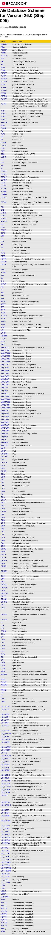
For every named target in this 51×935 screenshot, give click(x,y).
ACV (2, 59)
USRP (3, 894)
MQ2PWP (5, 422)
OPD (3, 546)
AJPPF (3, 93)
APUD (3, 119)
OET (2, 480)
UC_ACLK (5, 709)
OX (2, 657)
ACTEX (4, 56)
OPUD (3, 566)
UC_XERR (5, 877)
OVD (3, 645)
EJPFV (3, 174)
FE (2, 247)
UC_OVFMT (6, 781)
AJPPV (4, 99)
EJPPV (4, 197)
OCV (3, 468)
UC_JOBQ (5, 742)
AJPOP (4, 79)
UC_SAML (5, 816)
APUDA (4, 122)
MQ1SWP (5, 385)
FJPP (3, 256)
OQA (3, 576)
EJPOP (4, 177)
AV (2, 131)
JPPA (3, 310)
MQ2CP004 (5, 405)
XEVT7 (4, 920)
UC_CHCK (5, 731)
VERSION (5, 897)
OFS (2, 488)
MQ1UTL (4, 388)
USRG (3, 891)
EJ (2, 168)
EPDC (3, 213)
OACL (3, 460)
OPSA (3, 555)
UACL (3, 699)
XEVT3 (4, 908)
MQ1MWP (5, 370)
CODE (3, 142)
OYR (3, 666)
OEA (3, 474)
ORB (3, 590)
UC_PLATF (5, 789)
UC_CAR (4, 723)
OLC (2, 534)
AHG (3, 67)
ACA (2, 47)
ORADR (4, 587)
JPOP (3, 301)
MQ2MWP (5, 416)
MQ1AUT (4, 347)
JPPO (3, 321)
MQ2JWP (5, 414)
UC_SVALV (5, 843)
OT (2, 622)
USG (3, 885)
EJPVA (3, 202)
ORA (3, 582)
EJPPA (3, 186)
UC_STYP (5, 829)
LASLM (4, 336)
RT (2, 696)
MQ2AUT (4, 393)
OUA (3, 634)
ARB (2, 125)
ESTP (3, 233)
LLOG (3, 339)
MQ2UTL (4, 434)
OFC (3, 485)
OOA (3, 540)
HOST (3, 272)
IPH (2, 281)
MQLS (3, 439)
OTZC (3, 631)
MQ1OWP (5, 373)
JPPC (3, 313)
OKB (3, 520)
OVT (2, 651)
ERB (2, 227)
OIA (2, 514)
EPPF (3, 216)
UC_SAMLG (6, 821)
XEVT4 (4, 911)
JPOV (3, 304)
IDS (2, 275)
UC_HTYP (5, 736)
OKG (3, 529)
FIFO (3, 253)
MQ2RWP (5, 428)
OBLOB (4, 462)
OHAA (3, 500)
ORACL (4, 585)
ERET (3, 230)
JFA (2, 295)
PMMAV (4, 685)
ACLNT (4, 50)
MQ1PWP (5, 376)
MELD (3, 344)
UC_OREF (5, 770)
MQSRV (4, 445)
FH (2, 250)
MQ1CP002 (5, 353)
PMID (3, 679)
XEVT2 (4, 905)
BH (2, 137)
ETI (2, 236)
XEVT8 (4, 923)
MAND (3, 342)
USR (3, 888)
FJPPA (3, 259)
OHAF (3, 503)
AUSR (3, 128)
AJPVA (3, 104)
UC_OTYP (5, 778)
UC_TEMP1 (5, 856)
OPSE (3, 557)
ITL (2, 287)
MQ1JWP (5, 367)
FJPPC (4, 262)
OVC (3, 643)
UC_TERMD (6, 868)
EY (2, 244)
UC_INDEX (5, 739)
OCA (3, 465)
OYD (3, 663)
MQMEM (4, 442)
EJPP (3, 183)
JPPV (3, 324)
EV (2, 239)
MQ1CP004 (5, 359)
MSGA (3, 451)
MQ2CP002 (5, 399)
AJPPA (3, 87)
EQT (2, 224)
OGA (3, 491)
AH (2, 64)
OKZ (2, 532)
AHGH (3, 70)
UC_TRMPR (6, 871)
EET (2, 160)
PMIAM (4, 674)
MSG (3, 448)
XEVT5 (4, 914)
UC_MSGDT (6, 756)
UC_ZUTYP (5, 882)
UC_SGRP (5, 826)
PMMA (3, 682)
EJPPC (4, 189)
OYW (3, 669)
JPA (2, 298)
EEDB (3, 157)
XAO (3, 900)
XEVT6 (4, 917)
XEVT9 (4, 926)
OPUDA (4, 571)
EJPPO (4, 194)
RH (2, 693)
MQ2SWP (5, 431)
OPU (3, 563)
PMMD (3, 690)
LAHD (3, 333)
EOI (2, 207)
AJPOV (4, 82)
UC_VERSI (5, 874)
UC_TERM (5, 865)
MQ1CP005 (5, 362)
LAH (2, 330)
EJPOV (4, 180)
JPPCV (4, 316)
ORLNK (4, 599)
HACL (3, 270)
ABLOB (4, 44)
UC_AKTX (5, 717)
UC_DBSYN (6, 734)
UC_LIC (4, 753)
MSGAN (4, 454)
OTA (2, 625)
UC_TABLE (5, 851)
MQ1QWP (5, 379)
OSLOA (4, 615)
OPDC (3, 549)
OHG (3, 509)
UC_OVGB (5, 784)
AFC (2, 61)
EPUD (3, 219)
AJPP (3, 84)
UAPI (3, 701)
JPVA (3, 327)
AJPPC (4, 90)
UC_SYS (4, 848)
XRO (3, 931)
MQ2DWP (5, 411)
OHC (3, 506)
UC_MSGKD (6, 759)
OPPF (3, 552)
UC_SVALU (5, 840)
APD (2, 111)
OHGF (3, 511)
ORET (3, 596)
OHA (3, 497)
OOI (2, 543)
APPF (3, 117)
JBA (2, 293)
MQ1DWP (5, 365)
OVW (3, 654)
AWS (3, 134)
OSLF (3, 608)
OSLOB (4, 620)
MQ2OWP (5, 419)
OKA (3, 517)
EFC (2, 163)
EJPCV (4, 171)
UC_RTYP (5, 813)
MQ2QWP (5, 425)
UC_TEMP (5, 854)
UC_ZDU (4, 880)
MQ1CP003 (5, 356)
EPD (2, 210)
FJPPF (3, 265)
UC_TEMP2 (5, 859)
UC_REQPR (6, 805)
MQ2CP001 (5, 396)
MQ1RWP (5, 382)
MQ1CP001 (5, 350)
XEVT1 (4, 903)
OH (2, 494)
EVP (2, 242)
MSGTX (4, 457)
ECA (2, 148)
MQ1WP (4, 390)
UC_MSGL (5, 761)
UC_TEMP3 (5, 862)
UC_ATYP (5, 720)
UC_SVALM (5, 837)
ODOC (3, 471)
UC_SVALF (5, 834)
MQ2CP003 (5, 402)
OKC (3, 523)
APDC (3, 114)
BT (2, 140)
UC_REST (5, 810)
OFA (2, 483)
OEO (3, 477)
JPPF (3, 319)
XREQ (3, 928)
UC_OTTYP (5, 775)
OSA (3, 605)
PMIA (3, 671)
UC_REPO (5, 802)
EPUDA (4, 221)
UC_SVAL (5, 831)
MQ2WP (4, 437)
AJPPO (4, 96)
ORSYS (4, 602)
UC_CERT (5, 726)
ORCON (4, 593)
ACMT (3, 53)
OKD (3, 526)
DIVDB (3, 145)
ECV (2, 151)
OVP (3, 648)
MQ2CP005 (5, 408)
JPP (2, 307)
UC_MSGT (5, 764)
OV (2, 637)
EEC (2, 154)
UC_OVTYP (6, 787)
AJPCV (4, 73)
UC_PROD (5, 792)
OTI (2, 628)
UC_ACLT (5, 714)
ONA (3, 537)
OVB (3, 640)
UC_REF (4, 795)
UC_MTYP (5, 767)
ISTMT (3, 284)
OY (2, 660)
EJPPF (3, 191)
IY (2, 290)
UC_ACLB (5, 706)
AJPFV (3, 76)
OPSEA (4, 560)
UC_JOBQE (6, 747)
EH (2, 166)
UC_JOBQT (5, 750)
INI (2, 278)
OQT (3, 579)
